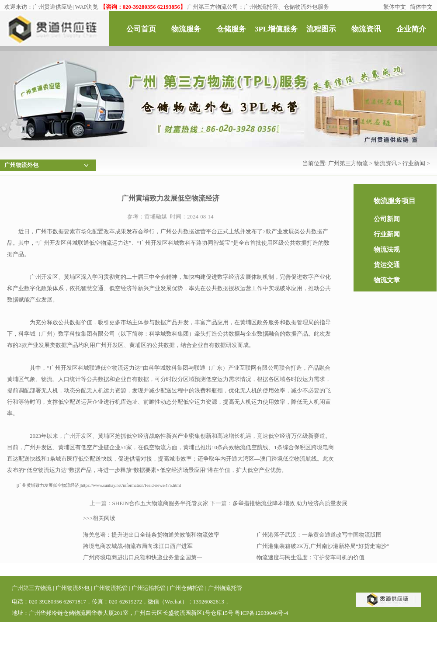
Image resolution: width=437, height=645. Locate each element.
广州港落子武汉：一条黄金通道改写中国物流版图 (319, 534)
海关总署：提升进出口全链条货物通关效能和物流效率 (151, 534)
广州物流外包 (72, 588)
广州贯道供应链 (53, 6)
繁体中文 (394, 6)
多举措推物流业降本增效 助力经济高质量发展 (289, 503)
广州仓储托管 (187, 588)
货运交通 (387, 264)
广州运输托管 (149, 588)
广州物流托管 (111, 588)
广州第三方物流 (348, 163)
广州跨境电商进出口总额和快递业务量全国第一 (142, 557)
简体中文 (421, 6)
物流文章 (387, 280)
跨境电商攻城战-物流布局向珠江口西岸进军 (138, 546)
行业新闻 (413, 163)
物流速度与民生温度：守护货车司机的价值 (310, 557)
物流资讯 (385, 163)
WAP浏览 (86, 6)
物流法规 (387, 249)
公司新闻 (387, 218)
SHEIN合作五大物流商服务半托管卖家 (160, 503)
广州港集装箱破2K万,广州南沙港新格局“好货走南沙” (323, 546)
